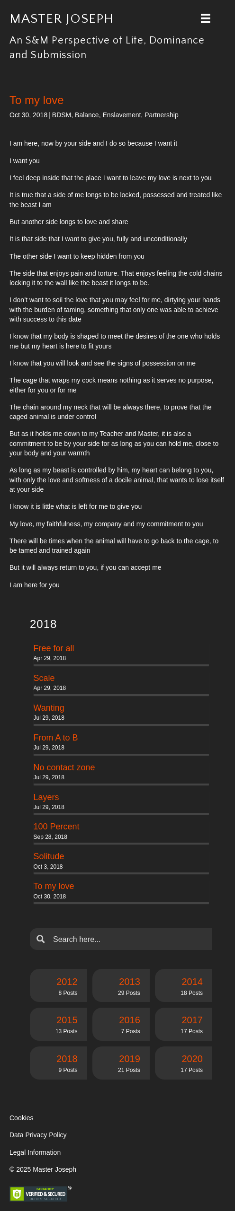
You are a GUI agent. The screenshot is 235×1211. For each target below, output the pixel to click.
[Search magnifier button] (41, 939)
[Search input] (128, 939)
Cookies (21, 1118)
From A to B (56, 737)
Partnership (162, 115)
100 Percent (57, 826)
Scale (44, 678)
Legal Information (35, 1152)
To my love (54, 886)
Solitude (49, 856)
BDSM (61, 115)
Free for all (54, 648)
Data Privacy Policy (38, 1135)
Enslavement (121, 115)
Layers (46, 797)
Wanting (49, 708)
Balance (87, 115)
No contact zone (64, 767)
